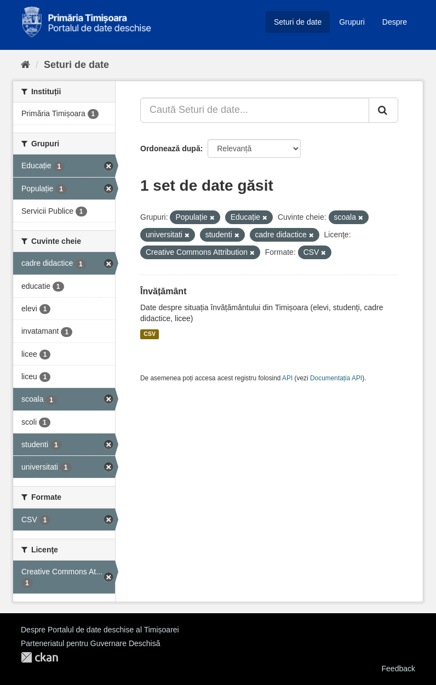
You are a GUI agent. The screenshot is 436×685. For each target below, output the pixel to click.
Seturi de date (298, 22)
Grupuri (352, 22)
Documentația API (336, 378)
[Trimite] (383, 110)
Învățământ (163, 291)
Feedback (398, 668)
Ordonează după (170, 148)
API (287, 378)
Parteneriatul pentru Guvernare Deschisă (90, 643)
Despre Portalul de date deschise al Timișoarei (100, 629)
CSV (150, 334)
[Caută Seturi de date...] (254, 110)
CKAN (39, 657)
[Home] (25, 64)
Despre (394, 22)
